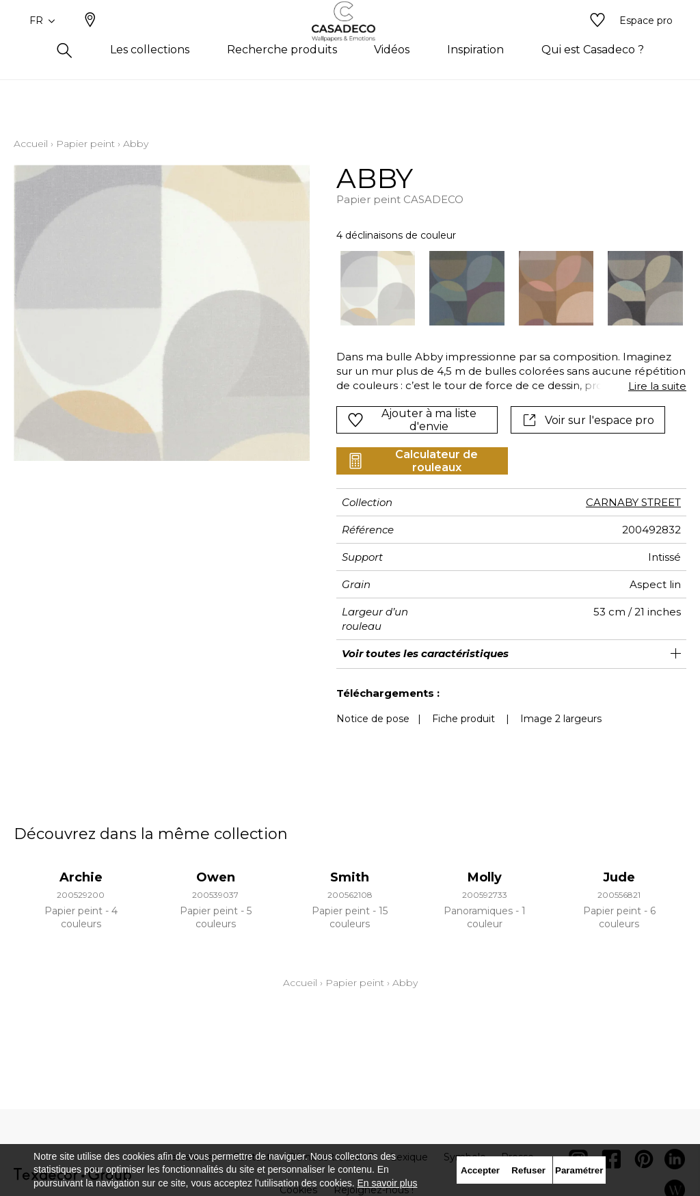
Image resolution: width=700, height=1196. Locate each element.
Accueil (31, 143)
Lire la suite (657, 386)
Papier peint (85, 143)
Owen (215, 877)
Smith (349, 877)
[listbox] (504, 288)
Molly (485, 877)
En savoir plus (388, 1183)
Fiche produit (463, 719)
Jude (619, 877)
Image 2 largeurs (561, 719)
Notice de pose (372, 719)
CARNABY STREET (633, 502)
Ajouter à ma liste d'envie (411, 420)
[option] (378, 288)
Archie (81, 877)
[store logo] (350, 43)
